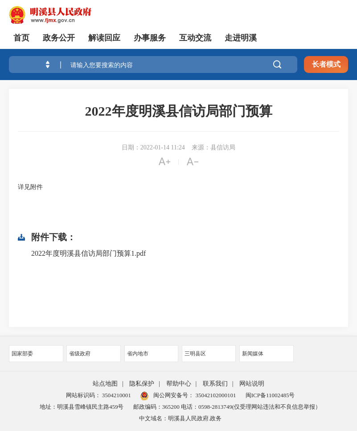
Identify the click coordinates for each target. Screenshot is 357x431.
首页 (21, 37)
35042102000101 (215, 395)
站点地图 (105, 383)
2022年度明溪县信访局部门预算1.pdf (88, 253)
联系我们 (215, 383)
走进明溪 (241, 37)
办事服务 (150, 37)
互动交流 (195, 37)
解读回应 (104, 37)
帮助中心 (178, 383)
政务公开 (59, 37)
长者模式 (326, 64)
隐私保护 (141, 383)
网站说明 (251, 383)
